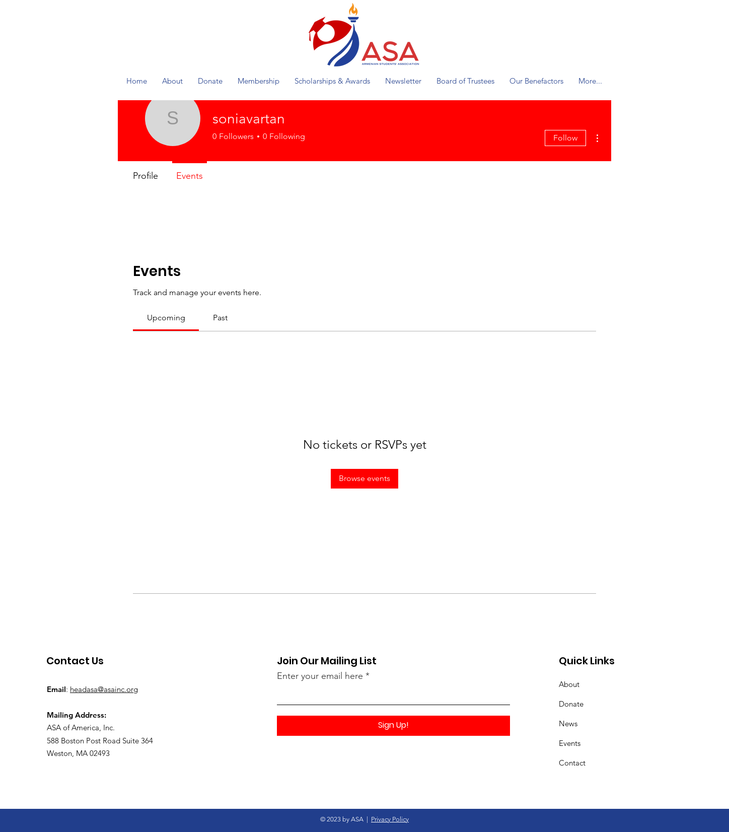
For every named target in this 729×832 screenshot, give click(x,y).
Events (569, 743)
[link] (166, 317)
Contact (572, 763)
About (569, 684)
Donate (571, 704)
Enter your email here (320, 675)
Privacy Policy (390, 819)
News (568, 723)
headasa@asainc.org (104, 689)
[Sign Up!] (393, 726)
